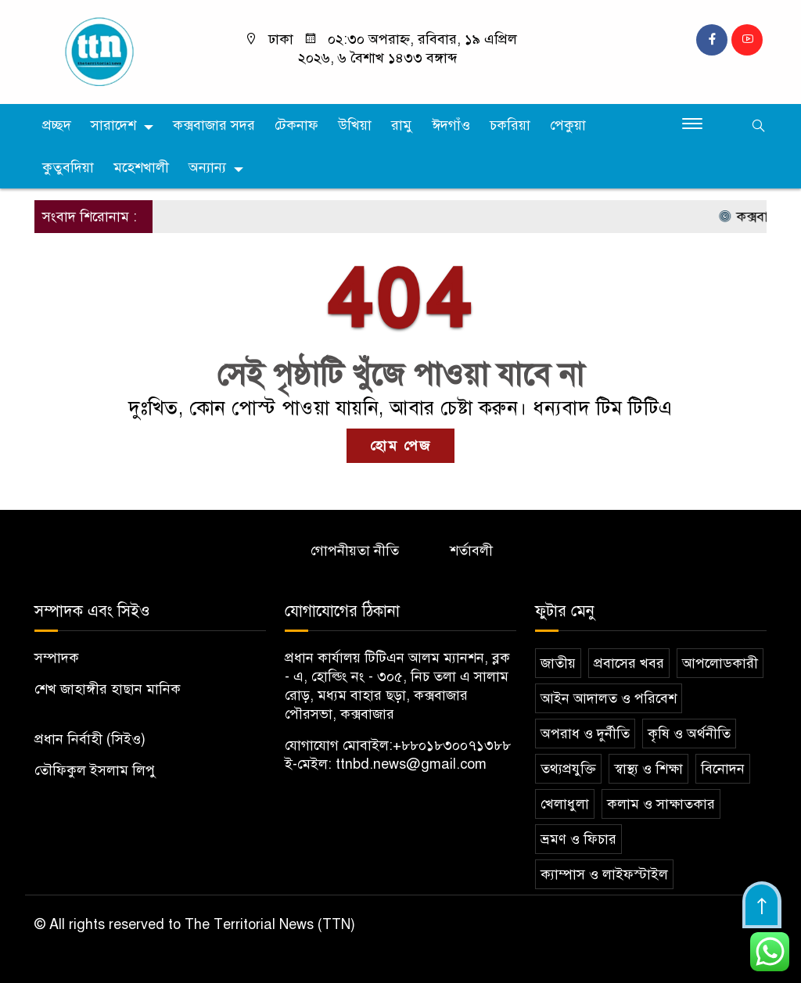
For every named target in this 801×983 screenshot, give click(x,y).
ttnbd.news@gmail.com (411, 764)
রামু (401, 125)
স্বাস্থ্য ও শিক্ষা (648, 768)
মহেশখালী (141, 167)
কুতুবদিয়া (68, 167)
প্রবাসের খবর (629, 663)
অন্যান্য (207, 167)
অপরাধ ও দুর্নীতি (585, 733)
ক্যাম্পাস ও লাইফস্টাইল (604, 874)
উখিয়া (355, 125)
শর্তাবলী (471, 550)
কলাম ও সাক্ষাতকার (661, 804)
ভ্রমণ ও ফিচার (578, 839)
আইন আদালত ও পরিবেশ (609, 698)
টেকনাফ (296, 125)
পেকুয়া (568, 125)
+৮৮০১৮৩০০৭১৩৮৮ (452, 745)
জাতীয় (558, 663)
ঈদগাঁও (451, 125)
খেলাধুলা (565, 804)
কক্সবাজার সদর (214, 125)
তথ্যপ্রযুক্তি (568, 768)
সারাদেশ (113, 125)
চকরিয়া (510, 125)
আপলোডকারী (720, 663)
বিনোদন (723, 768)
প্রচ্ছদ (56, 125)
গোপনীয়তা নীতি (355, 550)
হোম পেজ (400, 445)
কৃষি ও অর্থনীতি (689, 733)
